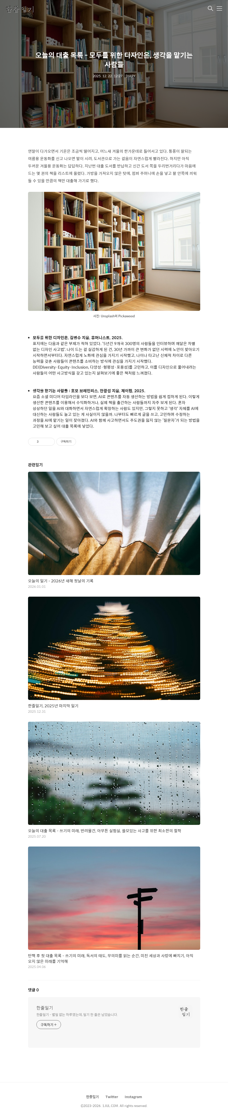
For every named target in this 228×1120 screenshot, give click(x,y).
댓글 (33, 990)
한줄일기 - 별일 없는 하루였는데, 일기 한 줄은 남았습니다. (77, 1014)
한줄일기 (44, 1008)
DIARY (130, 75)
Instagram (133, 1096)
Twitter (112, 1096)
